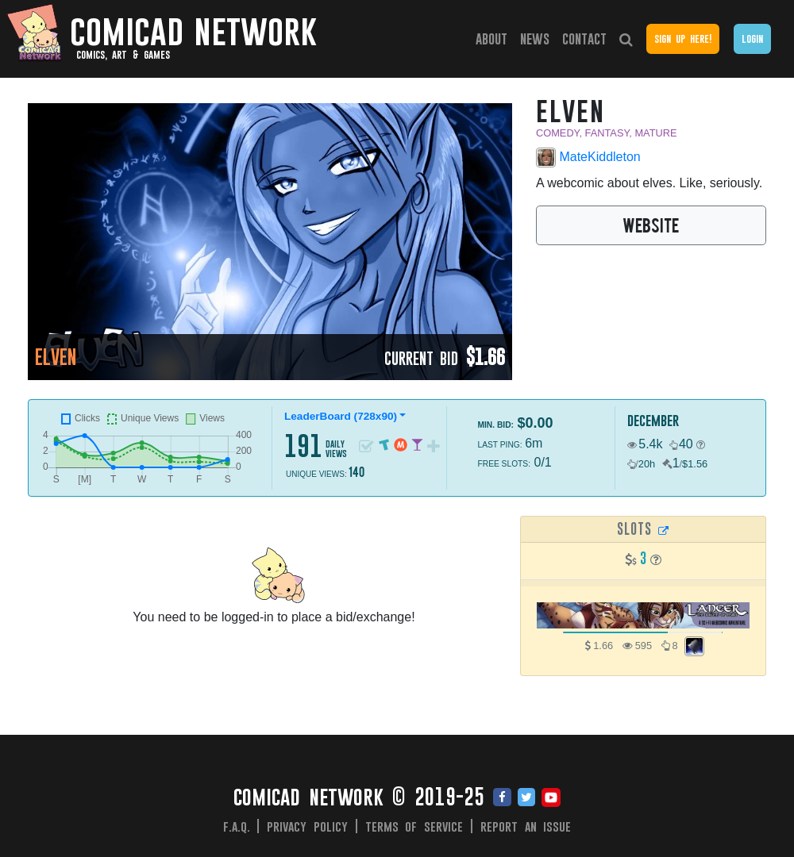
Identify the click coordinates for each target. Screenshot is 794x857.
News (534, 38)
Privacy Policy (307, 826)
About (491, 38)
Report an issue (526, 826)
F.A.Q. (236, 826)
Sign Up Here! (682, 38)
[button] (700, 445)
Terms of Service (414, 826)
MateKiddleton (588, 157)
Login (752, 38)
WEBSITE (650, 224)
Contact (584, 38)
